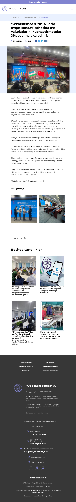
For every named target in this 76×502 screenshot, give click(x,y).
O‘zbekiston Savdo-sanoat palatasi (38, 487)
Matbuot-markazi (26, 367)
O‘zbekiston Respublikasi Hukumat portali (38, 483)
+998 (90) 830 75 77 (38, 444)
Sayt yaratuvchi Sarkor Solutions (37, 413)
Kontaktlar (26, 371)
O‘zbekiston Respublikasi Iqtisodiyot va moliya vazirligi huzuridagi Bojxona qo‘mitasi (38, 491)
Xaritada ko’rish (38, 426)
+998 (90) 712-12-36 (38, 434)
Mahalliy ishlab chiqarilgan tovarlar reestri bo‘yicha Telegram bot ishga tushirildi (52, 290)
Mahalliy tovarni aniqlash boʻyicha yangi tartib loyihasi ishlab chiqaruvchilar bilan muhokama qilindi (23, 291)
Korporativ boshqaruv (50, 367)
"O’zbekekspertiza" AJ (41, 385)
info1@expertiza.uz (38, 462)
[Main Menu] (72, 9)
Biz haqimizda (26, 363)
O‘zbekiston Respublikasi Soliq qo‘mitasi (38, 496)
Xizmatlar (50, 363)
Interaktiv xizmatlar (50, 371)
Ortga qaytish (20, 238)
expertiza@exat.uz (38, 457)
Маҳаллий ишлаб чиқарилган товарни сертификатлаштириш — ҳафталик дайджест (51, 335)
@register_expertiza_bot (35, 452)
